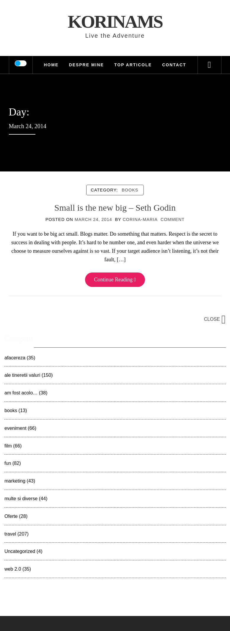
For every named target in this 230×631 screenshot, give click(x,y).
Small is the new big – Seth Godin (115, 207)
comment (173, 219)
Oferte (11, 516)
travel (10, 533)
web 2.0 (12, 568)
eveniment (15, 428)
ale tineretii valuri (22, 375)
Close (215, 319)
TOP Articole (133, 64)
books (130, 190)
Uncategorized (19, 551)
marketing (14, 480)
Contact (174, 64)
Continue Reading (115, 280)
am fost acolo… (20, 392)
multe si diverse (20, 498)
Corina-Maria (140, 219)
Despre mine (86, 64)
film (8, 445)
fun (7, 463)
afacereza (14, 357)
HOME (51, 64)
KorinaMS (115, 21)
